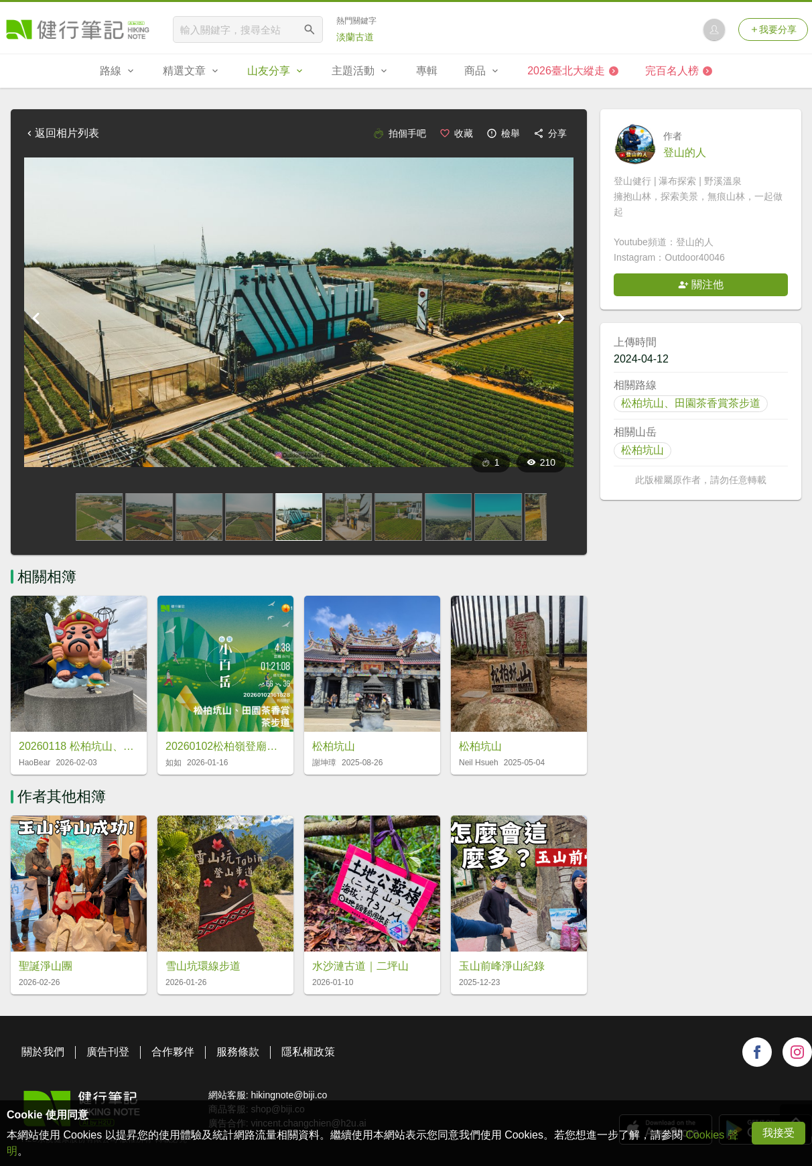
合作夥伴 (172, 1051)
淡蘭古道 (355, 36)
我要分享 (773, 29)
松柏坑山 (642, 450)
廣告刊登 (107, 1051)
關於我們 (42, 1051)
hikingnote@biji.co (289, 1095)
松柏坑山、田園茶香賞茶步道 (690, 403)
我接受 (778, 1133)
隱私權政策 (308, 1051)
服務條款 (237, 1051)
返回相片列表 (61, 133)
